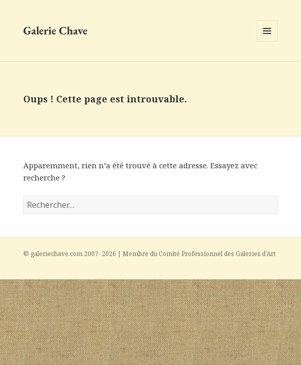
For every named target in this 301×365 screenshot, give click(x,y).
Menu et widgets (267, 41)
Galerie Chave (55, 30)
